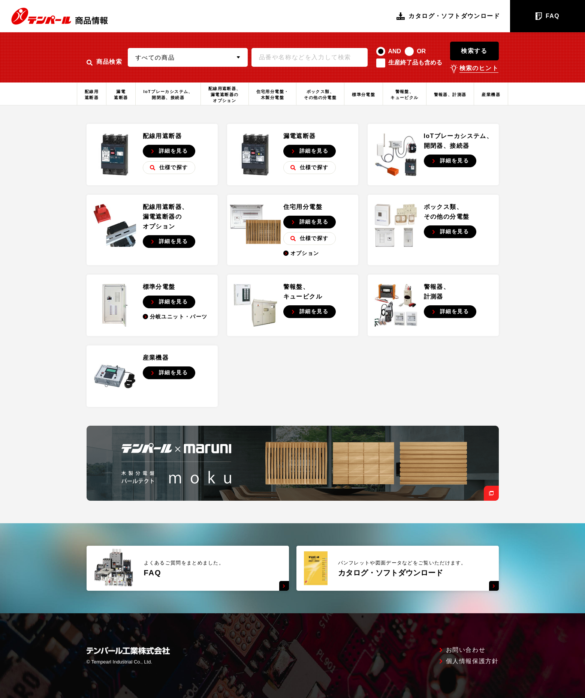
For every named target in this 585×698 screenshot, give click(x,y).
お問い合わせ (466, 650)
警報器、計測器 (450, 94)
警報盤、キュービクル (404, 94)
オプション (301, 253)
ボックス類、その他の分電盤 (320, 94)
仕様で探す (169, 167)
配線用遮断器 (92, 94)
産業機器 (491, 94)
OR (421, 51)
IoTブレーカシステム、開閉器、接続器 (168, 94)
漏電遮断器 (121, 94)
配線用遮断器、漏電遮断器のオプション (224, 94)
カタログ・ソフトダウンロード (448, 16)
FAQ (548, 16)
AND (394, 51)
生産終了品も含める (415, 62)
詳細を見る (169, 151)
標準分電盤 (363, 94)
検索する (474, 51)
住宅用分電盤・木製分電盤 (272, 94)
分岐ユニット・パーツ (175, 316)
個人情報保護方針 (472, 661)
